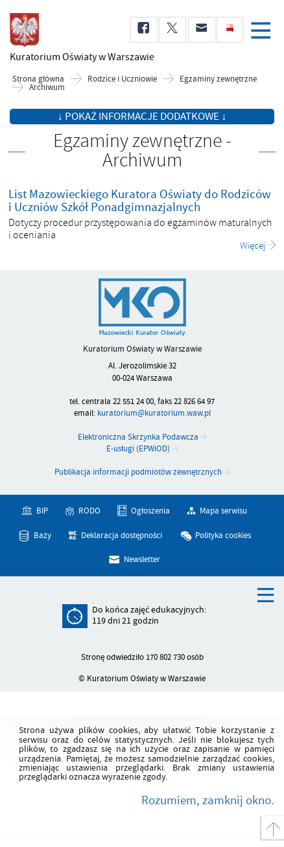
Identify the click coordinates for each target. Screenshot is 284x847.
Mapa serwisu (223, 511)
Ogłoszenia (150, 511)
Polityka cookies (223, 535)
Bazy (42, 535)
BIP (42, 511)
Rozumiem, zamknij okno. (207, 800)
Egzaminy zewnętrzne (218, 79)
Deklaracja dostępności (121, 535)
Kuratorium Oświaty (78, 57)
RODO (89, 511)
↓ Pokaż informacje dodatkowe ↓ (142, 116)
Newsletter (142, 559)
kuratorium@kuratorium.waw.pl (154, 413)
